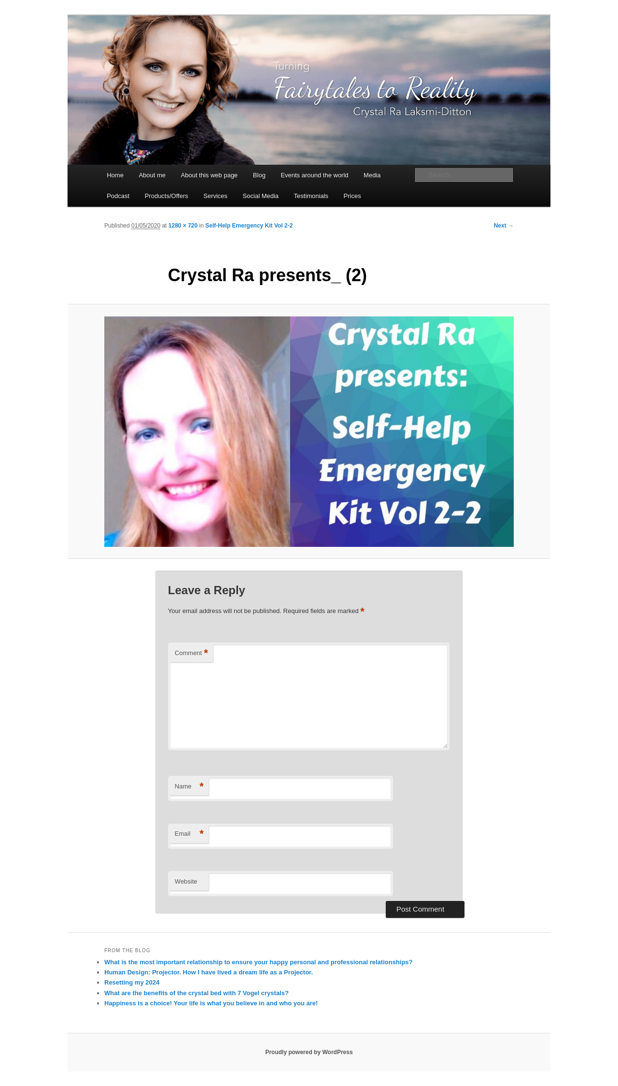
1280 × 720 (183, 225)
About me (152, 175)
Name (189, 787)
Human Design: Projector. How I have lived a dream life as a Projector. (208, 972)
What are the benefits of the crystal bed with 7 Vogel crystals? (196, 993)
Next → (504, 225)
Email (189, 834)
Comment (191, 653)
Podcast (118, 196)
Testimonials (311, 196)
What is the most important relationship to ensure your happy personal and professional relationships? (258, 962)
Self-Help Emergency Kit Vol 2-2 (249, 225)
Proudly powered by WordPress (308, 1052)
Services (215, 196)
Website (186, 881)
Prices (352, 196)
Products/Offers (166, 196)
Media (372, 175)
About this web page (209, 175)
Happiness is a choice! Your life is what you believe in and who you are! (211, 1003)
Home (115, 175)
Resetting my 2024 (131, 982)
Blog (259, 175)
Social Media (261, 196)
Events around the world (314, 175)
